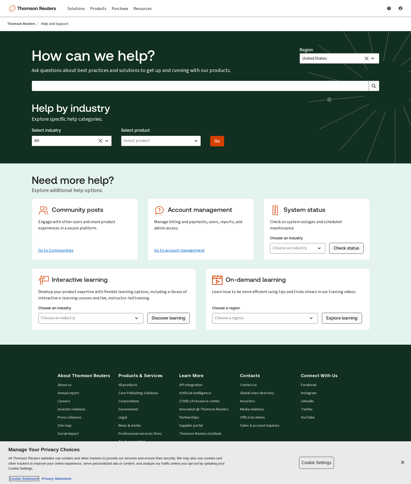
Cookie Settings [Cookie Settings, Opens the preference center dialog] (316, 462)
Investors (247, 401)
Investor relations (71, 409)
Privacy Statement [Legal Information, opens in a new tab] (55, 479)
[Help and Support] (389, 8)
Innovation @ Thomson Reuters (204, 409)
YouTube (308, 417)
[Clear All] (363, 86)
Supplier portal (191, 425)
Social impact (68, 433)
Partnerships (189, 417)
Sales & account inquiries (259, 425)
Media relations (252, 409)
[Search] (374, 86)
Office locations (252, 417)
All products (127, 385)
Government (128, 409)
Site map (65, 425)
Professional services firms (140, 433)
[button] (340, 58)
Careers (64, 401)
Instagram (309, 393)
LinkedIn (307, 401)
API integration (190, 385)
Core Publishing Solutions (138, 393)
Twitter (307, 409)
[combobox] (205, 86)
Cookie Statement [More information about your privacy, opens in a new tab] (24, 479)
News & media (129, 425)
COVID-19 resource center (199, 401)
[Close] (402, 462)
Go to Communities (55, 250)
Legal (122, 417)
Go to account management (179, 250)
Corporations (128, 401)
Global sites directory (257, 393)
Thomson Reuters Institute (200, 433)
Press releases (70, 417)
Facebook (309, 385)
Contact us (248, 385)
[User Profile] (400, 8)
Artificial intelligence (195, 393)
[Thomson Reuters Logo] (33, 8)
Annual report (68, 393)
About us (65, 385)
